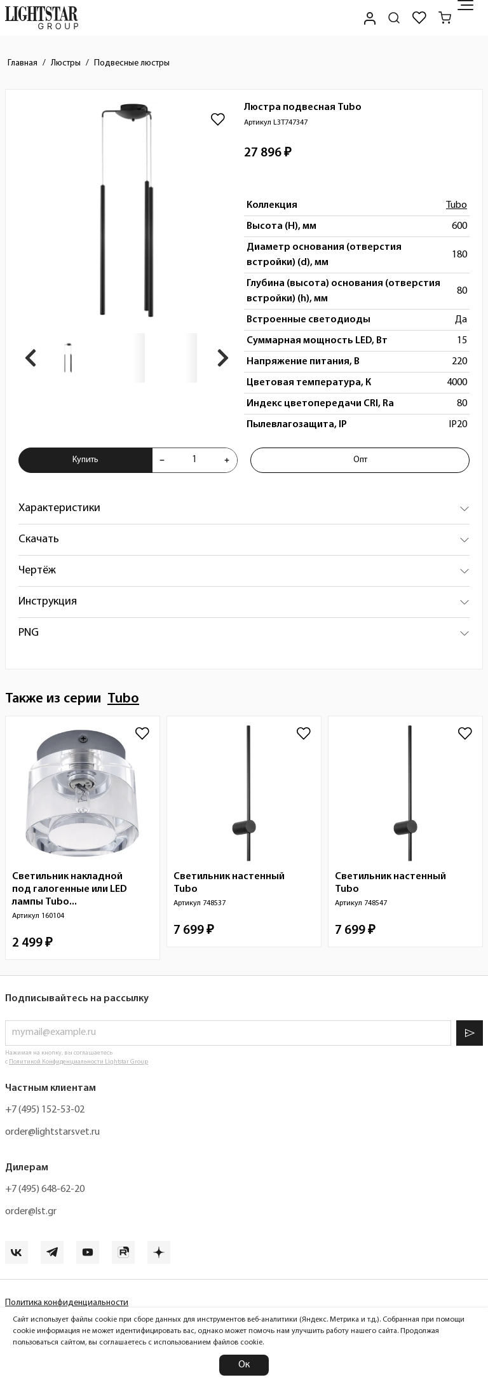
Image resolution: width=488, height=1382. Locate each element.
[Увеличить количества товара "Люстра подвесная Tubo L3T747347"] (227, 460)
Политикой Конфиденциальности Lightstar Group (78, 1061)
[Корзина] (445, 18)
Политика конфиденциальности (66, 1303)
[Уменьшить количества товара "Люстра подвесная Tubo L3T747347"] (162, 460)
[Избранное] (419, 18)
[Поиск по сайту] (394, 18)
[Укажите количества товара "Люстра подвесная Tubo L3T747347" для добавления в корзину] (194, 460)
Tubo (456, 205)
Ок (244, 1365)
